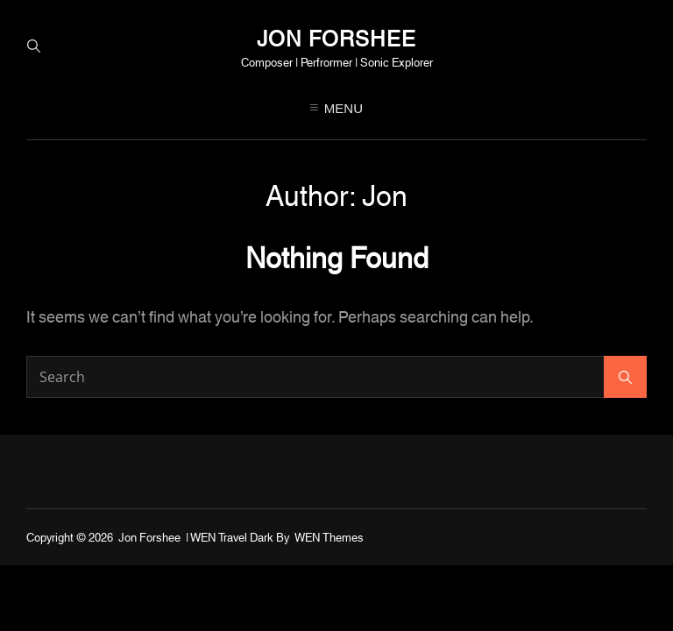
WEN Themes (329, 536)
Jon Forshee (336, 37)
